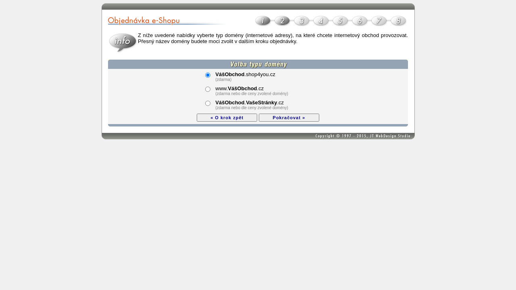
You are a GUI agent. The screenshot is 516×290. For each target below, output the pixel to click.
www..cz (239, 88)
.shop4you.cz (245, 74)
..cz (249, 102)
